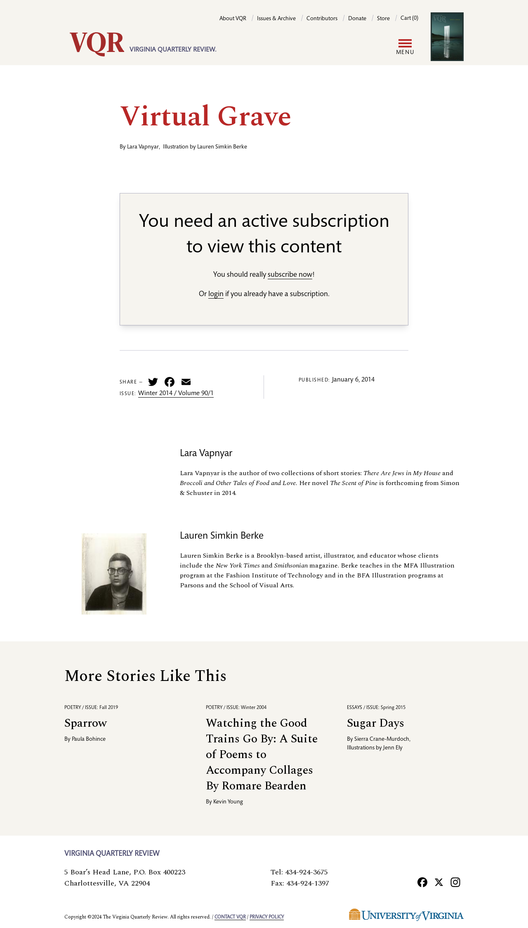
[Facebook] (422, 882)
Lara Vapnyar (143, 147)
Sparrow (85, 723)
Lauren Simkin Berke (222, 147)
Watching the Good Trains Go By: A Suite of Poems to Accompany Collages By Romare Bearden (262, 754)
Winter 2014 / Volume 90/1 (176, 394)
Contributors (321, 19)
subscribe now (290, 275)
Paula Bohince (89, 739)
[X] (439, 882)
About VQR (232, 19)
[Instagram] (455, 882)
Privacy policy (267, 917)
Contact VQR (230, 917)
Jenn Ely (393, 748)
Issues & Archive (276, 19)
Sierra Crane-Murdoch (381, 739)
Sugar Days (375, 723)
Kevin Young (228, 802)
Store (383, 19)
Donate (357, 19)
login (216, 294)
